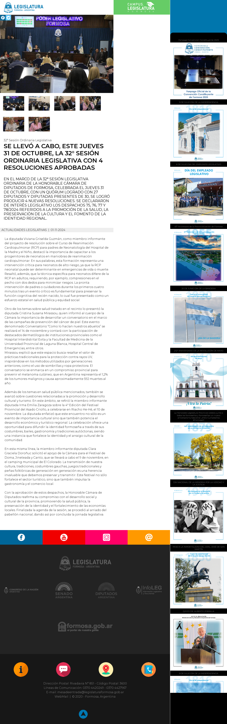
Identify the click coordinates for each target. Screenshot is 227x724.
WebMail (61, 696)
